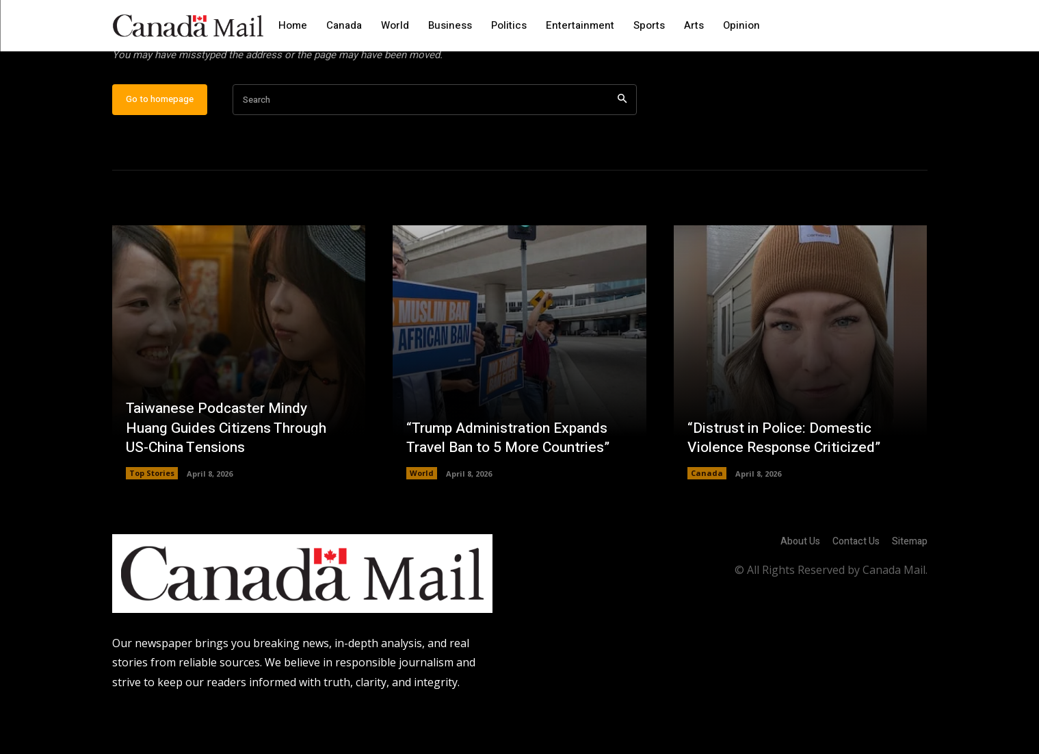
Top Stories (151, 517)
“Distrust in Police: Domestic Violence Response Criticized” (788, 482)
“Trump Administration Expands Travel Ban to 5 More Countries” (514, 482)
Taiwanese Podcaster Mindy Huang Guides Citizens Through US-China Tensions (231, 471)
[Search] (622, 144)
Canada (707, 517)
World (422, 517)
